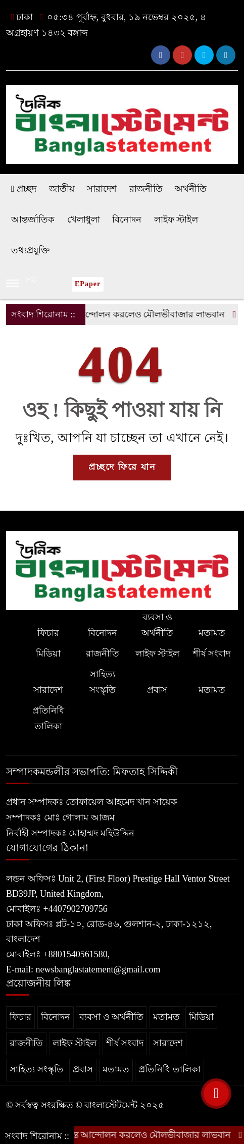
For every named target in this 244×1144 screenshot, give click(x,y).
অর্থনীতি (191, 189)
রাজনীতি (146, 189)
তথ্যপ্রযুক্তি (30, 250)
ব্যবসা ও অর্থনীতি (157, 625)
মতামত (212, 633)
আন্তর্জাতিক (33, 219)
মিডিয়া (48, 653)
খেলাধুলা (83, 219)
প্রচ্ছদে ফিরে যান (122, 467)
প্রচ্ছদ (23, 189)
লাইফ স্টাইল (176, 219)
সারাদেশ (102, 189)
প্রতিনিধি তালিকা (48, 718)
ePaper (88, 284)
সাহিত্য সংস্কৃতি (102, 682)
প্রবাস (157, 690)
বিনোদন (126, 219)
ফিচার (48, 633)
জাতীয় (62, 189)
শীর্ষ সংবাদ (212, 653)
